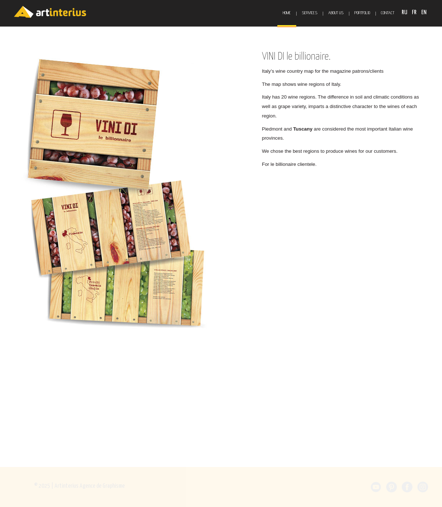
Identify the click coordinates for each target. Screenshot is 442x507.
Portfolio (362, 12)
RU (405, 12)
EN (423, 12)
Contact (387, 12)
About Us (335, 12)
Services (309, 12)
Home (287, 12)
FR (415, 12)
